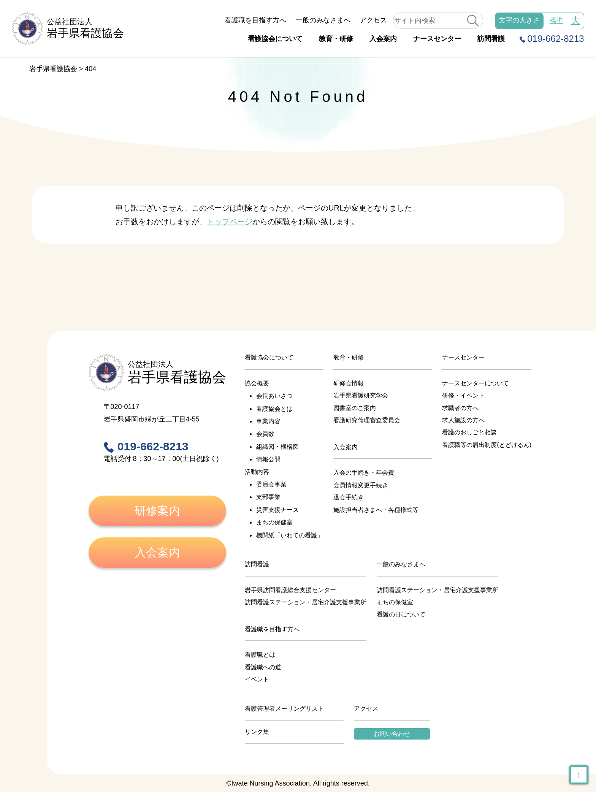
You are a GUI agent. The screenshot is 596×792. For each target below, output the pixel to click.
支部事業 (268, 497)
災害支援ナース (277, 510)
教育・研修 (336, 39)
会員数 (265, 434)
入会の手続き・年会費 (363, 472)
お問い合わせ (392, 733)
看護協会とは (274, 409)
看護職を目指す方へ (255, 20)
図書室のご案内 (354, 408)
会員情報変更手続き (360, 485)
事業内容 (268, 421)
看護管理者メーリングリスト (284, 708)
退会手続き (348, 497)
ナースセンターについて (475, 383)
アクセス (373, 20)
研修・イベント (463, 395)
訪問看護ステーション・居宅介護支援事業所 (305, 602)
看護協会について (275, 39)
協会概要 (257, 383)
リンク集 (257, 732)
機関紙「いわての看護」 (289, 535)
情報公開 (268, 459)
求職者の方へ (460, 408)
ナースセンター (437, 39)
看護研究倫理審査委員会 (366, 420)
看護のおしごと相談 (469, 432)
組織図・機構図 (277, 447)
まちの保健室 (274, 522)
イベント (257, 679)
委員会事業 (271, 484)
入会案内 (383, 39)
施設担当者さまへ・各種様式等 (375, 510)
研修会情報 (348, 383)
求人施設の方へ (463, 420)
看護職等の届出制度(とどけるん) (486, 445)
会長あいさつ (274, 396)
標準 (556, 20)
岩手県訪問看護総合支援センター (290, 590)
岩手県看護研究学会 (360, 395)
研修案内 (157, 510)
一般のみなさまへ (323, 20)
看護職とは (260, 654)
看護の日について (401, 614)
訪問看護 (491, 39)
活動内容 (257, 472)
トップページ (229, 221)
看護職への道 (263, 667)
